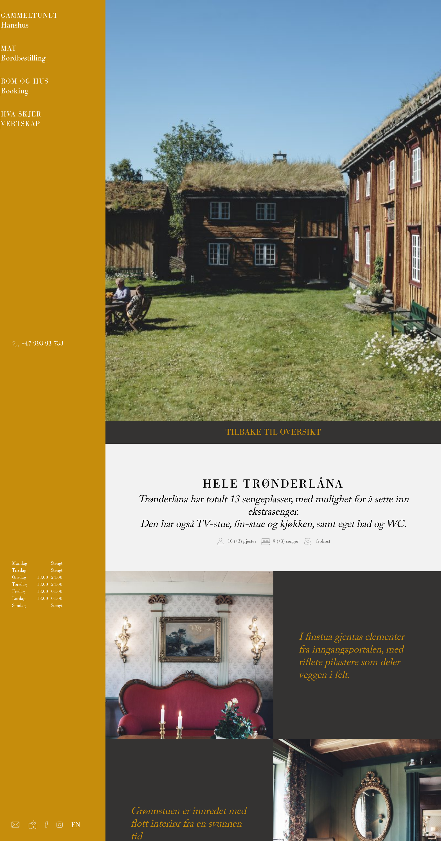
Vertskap (38, 138)
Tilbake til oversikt (273, 432)
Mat (59, 56)
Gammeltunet (59, 21)
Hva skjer (38, 121)
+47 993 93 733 (37, 355)
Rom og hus (59, 91)
